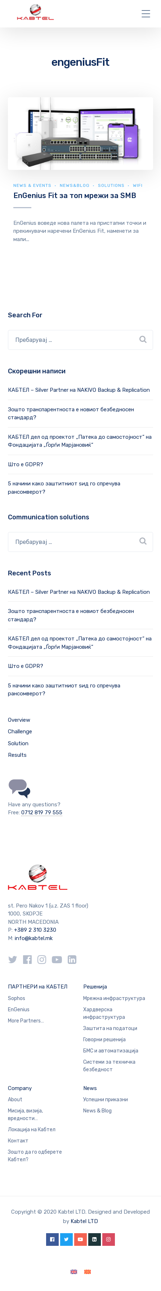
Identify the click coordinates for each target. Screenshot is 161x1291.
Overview (19, 720)
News (90, 1088)
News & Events (32, 185)
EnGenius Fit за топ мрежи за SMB (74, 195)
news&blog (75, 185)
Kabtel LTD (84, 1221)
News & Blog (97, 1111)
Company (20, 1088)
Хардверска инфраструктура (104, 1013)
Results (17, 755)
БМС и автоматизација (110, 1051)
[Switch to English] (74, 1272)
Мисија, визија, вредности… (25, 1114)
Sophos (16, 998)
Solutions (111, 185)
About (15, 1100)
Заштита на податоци (110, 1028)
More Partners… (26, 1021)
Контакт (18, 1141)
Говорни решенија (104, 1040)
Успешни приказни (105, 1100)
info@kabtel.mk (34, 938)
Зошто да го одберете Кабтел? (35, 1156)
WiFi (138, 185)
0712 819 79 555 (41, 812)
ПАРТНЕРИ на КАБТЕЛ (37, 986)
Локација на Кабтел (31, 1130)
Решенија (95, 986)
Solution (18, 743)
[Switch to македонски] (87, 1272)
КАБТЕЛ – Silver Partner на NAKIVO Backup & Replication (79, 390)
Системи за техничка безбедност (109, 1066)
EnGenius (19, 1010)
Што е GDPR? (25, 464)
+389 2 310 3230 (34, 930)
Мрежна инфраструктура (114, 998)
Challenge (20, 731)
